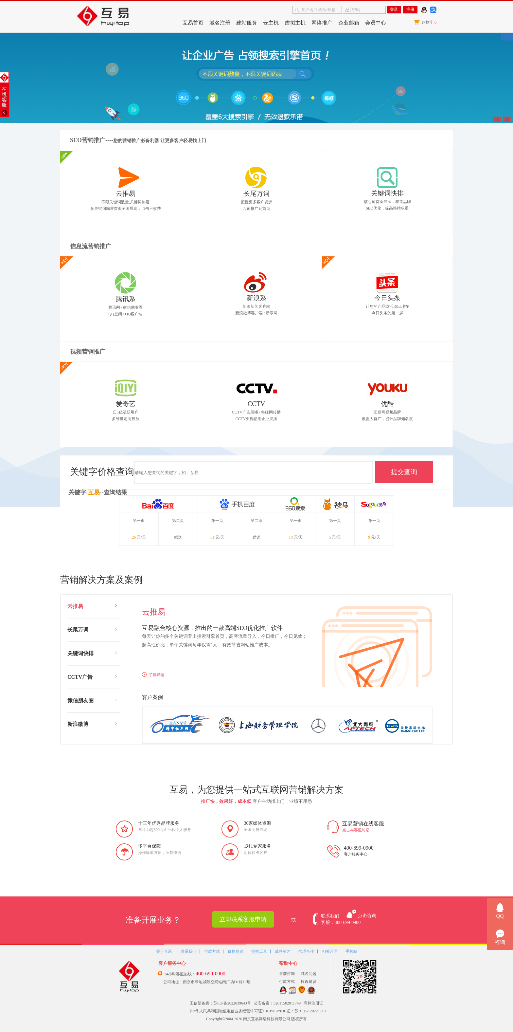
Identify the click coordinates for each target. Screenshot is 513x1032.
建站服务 (246, 23)
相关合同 (330, 951)
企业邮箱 (348, 23)
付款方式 (212, 951)
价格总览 (235, 951)
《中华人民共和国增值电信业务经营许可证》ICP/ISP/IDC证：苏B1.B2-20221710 (256, 1011)
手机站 (351, 951)
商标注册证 (313, 1003)
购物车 (429, 22)
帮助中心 (288, 963)
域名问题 (308, 973)
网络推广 (321, 23)
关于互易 (164, 951)
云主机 (271, 23)
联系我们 (188, 951)
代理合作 (306, 951)
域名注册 (219, 23)
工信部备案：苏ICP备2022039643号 (220, 1003)
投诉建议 (308, 981)
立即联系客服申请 (243, 919)
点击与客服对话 (356, 830)
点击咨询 (367, 915)
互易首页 (193, 23)
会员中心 (375, 23)
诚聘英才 (283, 951)
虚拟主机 (295, 23)
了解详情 (153, 674)
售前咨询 (287, 973)
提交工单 (259, 951)
